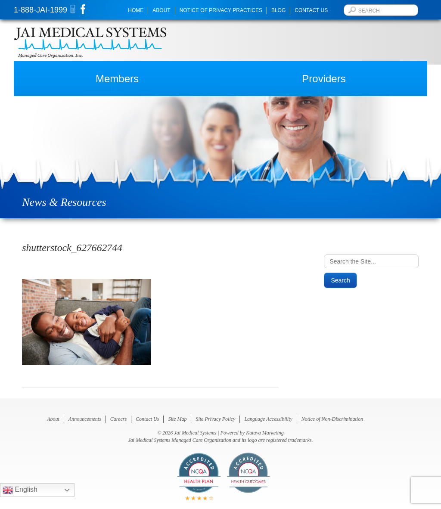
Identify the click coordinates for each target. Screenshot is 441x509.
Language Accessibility (268, 419)
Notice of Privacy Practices (221, 10)
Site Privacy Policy (215, 419)
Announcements (84, 419)
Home (135, 10)
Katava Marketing (265, 433)
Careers (118, 419)
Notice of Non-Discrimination (332, 419)
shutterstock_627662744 (72, 247)
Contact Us (311, 10)
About (161, 10)
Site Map (177, 419)
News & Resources (64, 202)
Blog (278, 10)
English (20, 490)
